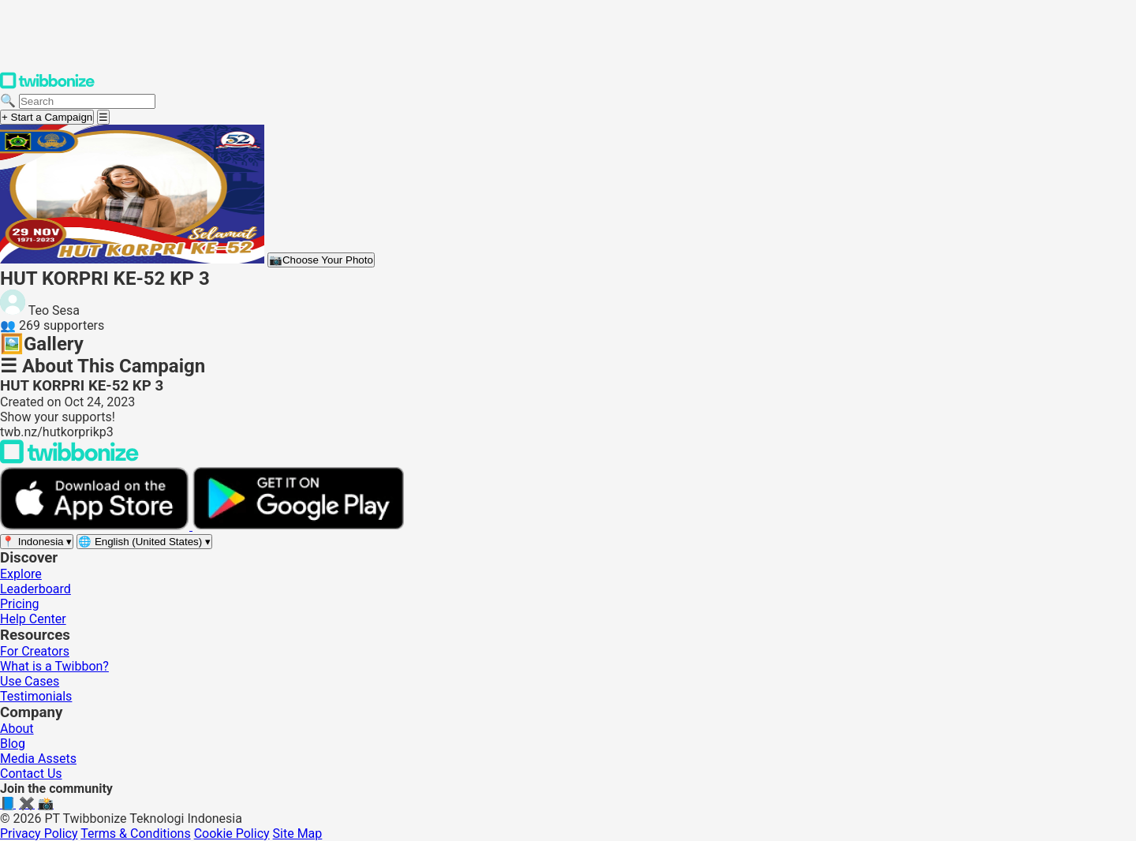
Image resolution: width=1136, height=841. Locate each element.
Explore (21, 573)
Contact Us (31, 773)
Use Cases (29, 681)
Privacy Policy (39, 833)
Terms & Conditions (135, 833)
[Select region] (36, 541)
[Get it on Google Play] (298, 525)
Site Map (298, 833)
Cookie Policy (232, 833)
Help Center (33, 618)
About (17, 728)
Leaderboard (35, 588)
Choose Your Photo (321, 260)
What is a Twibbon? (54, 666)
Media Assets (38, 758)
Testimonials (36, 696)
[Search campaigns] (87, 101)
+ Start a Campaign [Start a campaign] (47, 117)
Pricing (19, 603)
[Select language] (144, 541)
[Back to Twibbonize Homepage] (69, 459)
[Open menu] (103, 117)
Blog (12, 743)
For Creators (34, 651)
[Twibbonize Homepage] (47, 85)
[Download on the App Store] (96, 525)
